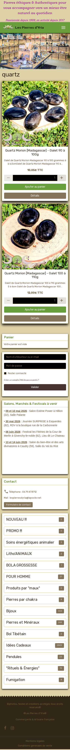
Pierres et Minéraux (22, 622)
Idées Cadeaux (18, 645)
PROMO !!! (14, 531)
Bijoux (11, 611)
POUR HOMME (18, 577)
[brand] (23, 27)
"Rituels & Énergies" (22, 668)
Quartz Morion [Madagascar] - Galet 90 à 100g (35, 152)
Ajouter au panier (35, 186)
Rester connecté (17, 373)
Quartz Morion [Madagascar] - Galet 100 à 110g (35, 275)
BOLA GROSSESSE (21, 565)
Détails (35, 195)
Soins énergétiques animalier (30, 542)
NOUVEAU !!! (16, 519)
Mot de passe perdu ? (29, 380)
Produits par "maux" (23, 588)
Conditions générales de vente (35, 745)
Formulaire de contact (18, 504)
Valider (35, 387)
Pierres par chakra (21, 599)
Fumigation (15, 680)
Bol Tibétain (16, 634)
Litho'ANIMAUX (19, 554)
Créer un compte (11, 380)
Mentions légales (35, 741)
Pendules (13, 657)
